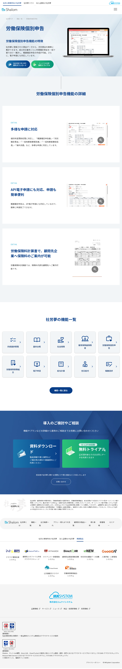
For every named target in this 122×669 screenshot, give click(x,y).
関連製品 (80, 539)
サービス (46, 609)
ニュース (57, 609)
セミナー (111, 524)
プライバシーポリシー (93, 663)
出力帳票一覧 (44, 524)
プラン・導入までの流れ (61, 524)
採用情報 (87, 609)
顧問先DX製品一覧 (79, 524)
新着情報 (101, 524)
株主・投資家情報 (72, 609)
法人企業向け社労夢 (43, 3)
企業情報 (35, 609)
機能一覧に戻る (61, 390)
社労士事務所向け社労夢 (12, 3)
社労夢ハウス (29, 3)
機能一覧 (19, 19)
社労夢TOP (9, 19)
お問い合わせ (61, 482)
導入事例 (92, 524)
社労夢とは (23, 524)
